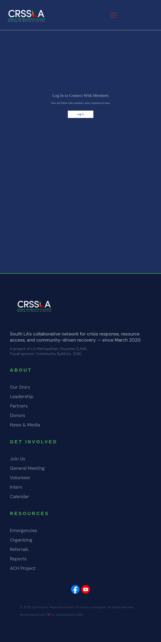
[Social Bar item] (75, 589)
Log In (80, 114)
